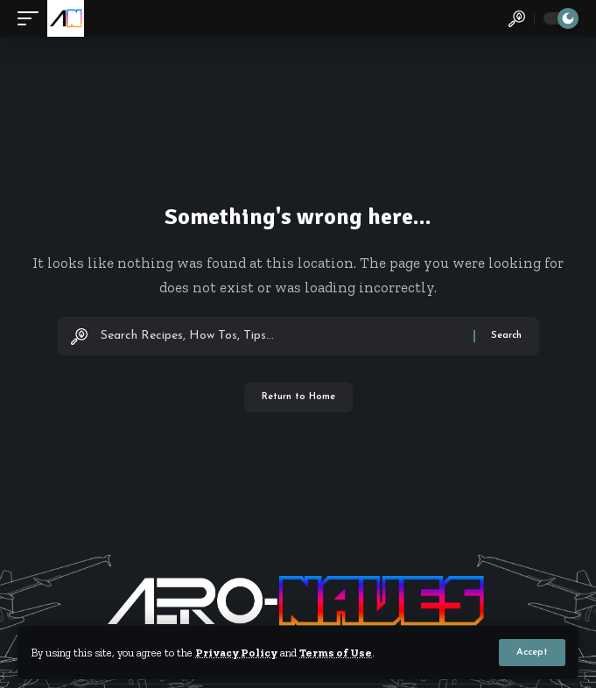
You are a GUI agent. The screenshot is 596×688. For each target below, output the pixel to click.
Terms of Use (335, 652)
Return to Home (298, 397)
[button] (532, 652)
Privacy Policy (236, 652)
